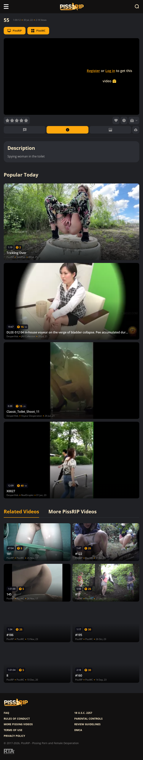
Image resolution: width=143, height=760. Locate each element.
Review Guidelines (87, 724)
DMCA (78, 730)
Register (93, 70)
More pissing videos (18, 724)
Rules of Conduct (17, 718)
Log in (110, 70)
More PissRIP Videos (72, 511)
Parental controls (88, 718)
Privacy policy (14, 736)
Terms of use (13, 730)
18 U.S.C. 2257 (83, 713)
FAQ (6, 713)
